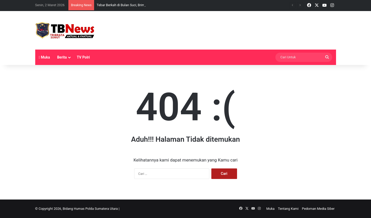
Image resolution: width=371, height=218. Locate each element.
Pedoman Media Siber (318, 209)
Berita (62, 57)
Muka (44, 57)
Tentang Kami (288, 209)
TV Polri (83, 57)
